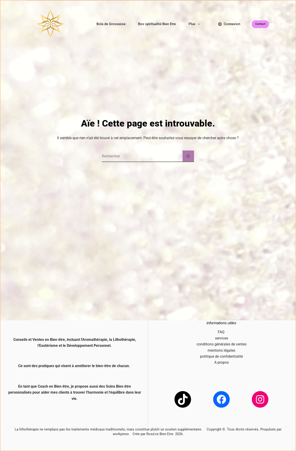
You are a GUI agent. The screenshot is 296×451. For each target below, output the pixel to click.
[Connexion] (229, 24)
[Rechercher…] (142, 156)
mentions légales (221, 350)
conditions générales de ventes (222, 344)
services (221, 338)
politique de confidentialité (221, 356)
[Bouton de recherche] (188, 156)
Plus (195, 24)
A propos (221, 362)
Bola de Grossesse (110, 24)
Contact (260, 24)
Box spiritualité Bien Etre (157, 24)
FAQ (221, 332)
